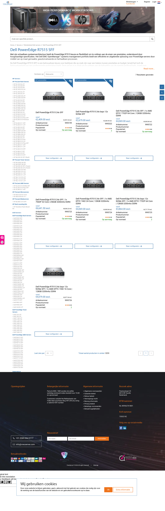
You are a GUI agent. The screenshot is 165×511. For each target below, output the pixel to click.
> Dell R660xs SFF (18, 259)
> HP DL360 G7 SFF (18, 102)
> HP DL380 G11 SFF (19, 145)
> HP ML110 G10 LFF (19, 177)
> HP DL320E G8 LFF (19, 96)
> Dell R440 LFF (17, 236)
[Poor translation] (8, 479)
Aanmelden (102, 439)
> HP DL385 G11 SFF (19, 189)
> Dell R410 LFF (17, 226)
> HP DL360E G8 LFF (19, 105)
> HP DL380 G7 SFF (18, 129)
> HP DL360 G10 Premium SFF (20, 120)
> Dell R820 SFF (17, 302)
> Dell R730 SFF (17, 273)
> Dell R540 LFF (17, 241)
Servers (19, 45)
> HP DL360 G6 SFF (18, 100)
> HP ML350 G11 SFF (19, 173)
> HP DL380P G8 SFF (19, 131)
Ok (108, 490)
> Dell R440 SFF (17, 235)
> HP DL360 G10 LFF (19, 116)
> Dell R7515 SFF (17, 351)
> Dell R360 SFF (17, 222)
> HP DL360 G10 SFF (19, 114)
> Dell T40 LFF (16, 316)
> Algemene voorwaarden (92, 391)
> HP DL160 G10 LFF (19, 89)
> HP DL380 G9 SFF (18, 136)
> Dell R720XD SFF (18, 270)
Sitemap (95, 462)
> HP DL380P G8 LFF (19, 132)
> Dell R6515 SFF (17, 339)
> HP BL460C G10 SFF (19, 201)
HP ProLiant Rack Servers (20, 81)
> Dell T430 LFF (17, 323)
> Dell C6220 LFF (17, 307)
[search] (152, 38)
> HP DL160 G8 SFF (18, 86)
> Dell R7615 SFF (17, 354)
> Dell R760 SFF (17, 295)
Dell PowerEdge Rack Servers (21, 215)
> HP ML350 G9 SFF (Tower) (21, 166)
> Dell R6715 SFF (17, 343)
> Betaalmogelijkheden (91, 409)
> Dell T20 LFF (16, 314)
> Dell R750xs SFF (18, 291)
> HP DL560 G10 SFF (19, 149)
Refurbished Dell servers (32, 45)
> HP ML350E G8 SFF (19, 162)
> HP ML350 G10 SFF (19, 169)
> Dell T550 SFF (17, 329)
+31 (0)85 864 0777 (23, 438)
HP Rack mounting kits (19, 204)
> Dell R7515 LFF (17, 353)
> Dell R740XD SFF (18, 284)
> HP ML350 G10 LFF (19, 171)
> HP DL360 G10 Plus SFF (20, 118)
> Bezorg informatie (90, 401)
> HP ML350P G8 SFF (19, 164)
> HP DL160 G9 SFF (18, 88)
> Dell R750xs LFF (18, 293)
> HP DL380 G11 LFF (19, 146)
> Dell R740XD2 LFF (18, 288)
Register (147, 2)
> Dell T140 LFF (17, 318)
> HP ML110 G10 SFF (19, 179)
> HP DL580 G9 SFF (18, 153)
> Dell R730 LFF (17, 275)
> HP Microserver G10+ (19, 195)
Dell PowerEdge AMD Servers (21, 335)
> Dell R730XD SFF (18, 277)
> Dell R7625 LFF (17, 366)
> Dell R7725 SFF (17, 367)
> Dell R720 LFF (17, 268)
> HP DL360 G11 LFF (19, 125)
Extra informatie (123, 490)
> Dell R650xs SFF (18, 255)
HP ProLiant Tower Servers (20, 160)
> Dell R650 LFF (17, 253)
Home (12, 45)
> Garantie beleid (89, 394)
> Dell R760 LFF (17, 296)
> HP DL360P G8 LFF (19, 109)
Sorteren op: (39, 74)
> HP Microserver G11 (19, 196)
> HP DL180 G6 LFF (18, 92)
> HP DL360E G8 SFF (19, 103)
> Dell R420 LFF (17, 229)
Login (154, 2)
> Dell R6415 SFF (17, 337)
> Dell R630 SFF (17, 246)
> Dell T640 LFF (17, 332)
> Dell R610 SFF (17, 243)
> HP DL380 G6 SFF (18, 127)
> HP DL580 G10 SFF (19, 155)
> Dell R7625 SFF (17, 364)
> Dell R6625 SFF (17, 347)
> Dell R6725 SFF (17, 349)
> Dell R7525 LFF (17, 362)
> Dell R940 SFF (17, 305)
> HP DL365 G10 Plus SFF (20, 188)
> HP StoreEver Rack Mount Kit (21, 207)
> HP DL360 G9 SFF (18, 111)
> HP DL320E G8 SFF (19, 98)
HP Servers (16, 78)
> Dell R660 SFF (17, 257)
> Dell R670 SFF (17, 260)
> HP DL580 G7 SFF (18, 151)
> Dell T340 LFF (17, 322)
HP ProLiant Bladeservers (20, 199)
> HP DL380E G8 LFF (19, 134)
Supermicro (16, 371)
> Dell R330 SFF (17, 218)
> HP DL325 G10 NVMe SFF (21, 186)
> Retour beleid (88, 396)
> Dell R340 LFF (17, 220)
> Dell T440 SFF (17, 327)
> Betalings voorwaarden (92, 406)
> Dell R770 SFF (17, 300)
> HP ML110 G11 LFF (19, 181)
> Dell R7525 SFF (17, 360)
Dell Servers (16, 213)
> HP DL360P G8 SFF (19, 107)
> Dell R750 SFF (17, 289)
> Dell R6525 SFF (17, 345)
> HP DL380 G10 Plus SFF (20, 143)
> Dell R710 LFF (17, 265)
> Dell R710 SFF (17, 263)
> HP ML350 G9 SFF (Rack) (20, 157)
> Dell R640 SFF (17, 248)
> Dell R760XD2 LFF (18, 298)
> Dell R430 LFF (17, 233)
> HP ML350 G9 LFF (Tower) (21, 168)
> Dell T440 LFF (17, 325)
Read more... (149, 68)
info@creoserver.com (24, 444)
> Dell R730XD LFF (18, 279)
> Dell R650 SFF (17, 252)
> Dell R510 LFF (17, 239)
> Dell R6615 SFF (17, 341)
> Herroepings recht (90, 399)
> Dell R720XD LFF (18, 272)
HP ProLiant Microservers (20, 192)
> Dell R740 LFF (17, 282)
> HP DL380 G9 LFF (18, 138)
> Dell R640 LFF (17, 250)
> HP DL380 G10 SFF (19, 139)
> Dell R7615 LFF (17, 356)
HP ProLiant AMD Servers (20, 183)
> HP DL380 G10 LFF (19, 141)
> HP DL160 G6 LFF (18, 84)
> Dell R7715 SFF (17, 358)
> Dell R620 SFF (17, 245)
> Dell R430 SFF (17, 231)
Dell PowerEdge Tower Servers (19, 311)
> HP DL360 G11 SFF (19, 123)
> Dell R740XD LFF (18, 286)
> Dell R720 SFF (17, 266)
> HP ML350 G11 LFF (19, 175)
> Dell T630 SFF (17, 330)
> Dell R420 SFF (17, 227)
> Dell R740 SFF (17, 281)
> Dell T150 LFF (17, 320)
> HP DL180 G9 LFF (18, 93)
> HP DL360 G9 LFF (18, 112)
